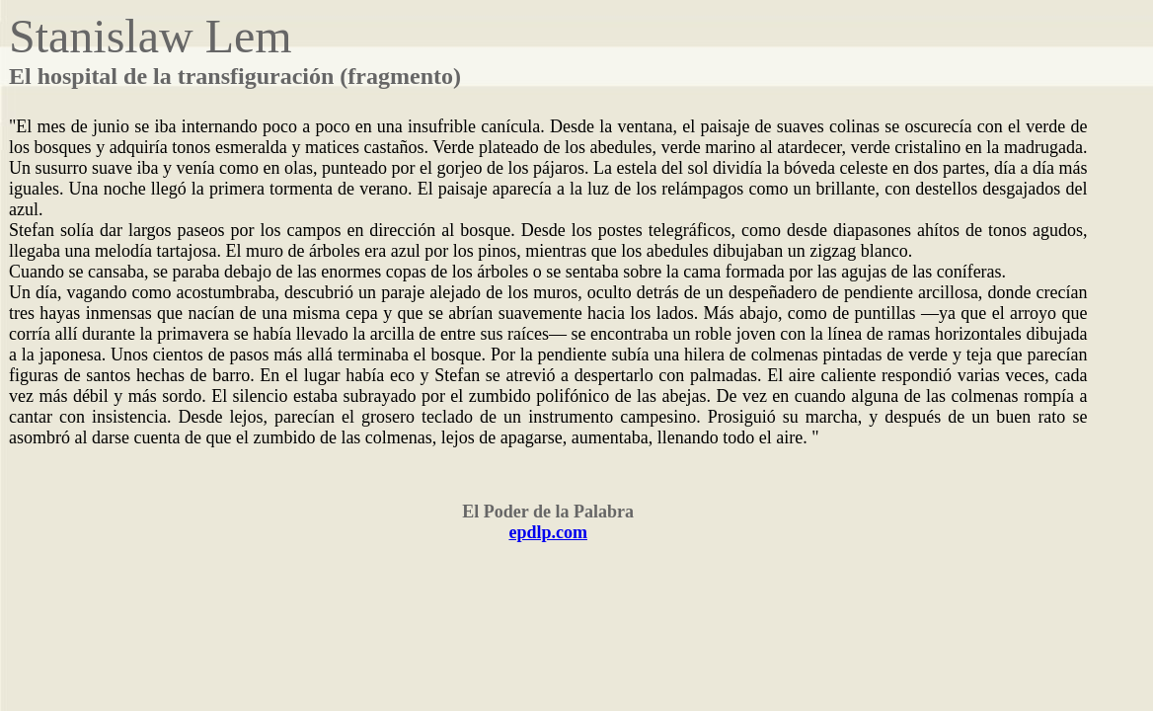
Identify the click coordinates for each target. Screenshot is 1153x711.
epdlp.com (547, 532)
